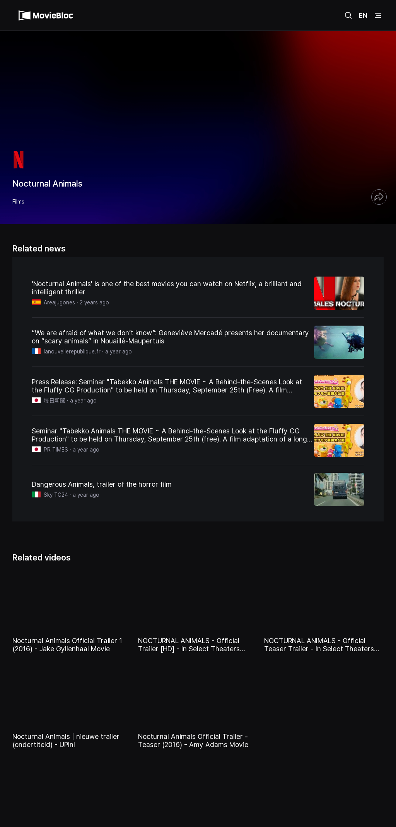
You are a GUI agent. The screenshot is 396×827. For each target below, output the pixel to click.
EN (363, 15)
